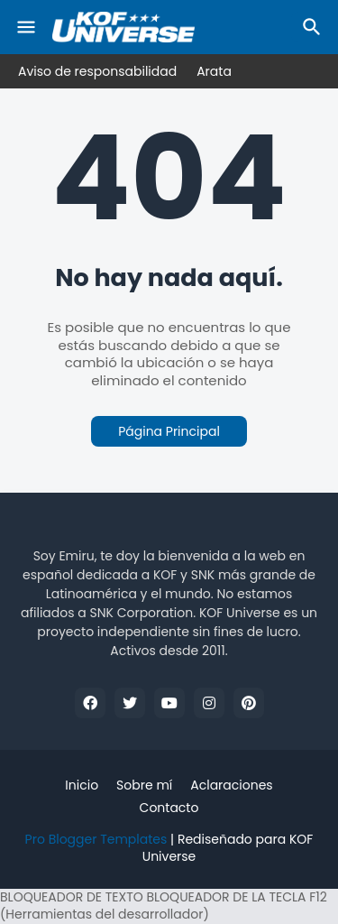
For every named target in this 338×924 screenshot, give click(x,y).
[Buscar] (314, 27)
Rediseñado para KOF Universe (228, 848)
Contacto (169, 808)
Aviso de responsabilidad (97, 71)
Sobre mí (144, 785)
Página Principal (169, 431)
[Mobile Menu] (26, 27)
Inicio (81, 785)
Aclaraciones (231, 785)
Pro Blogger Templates (96, 839)
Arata (214, 71)
